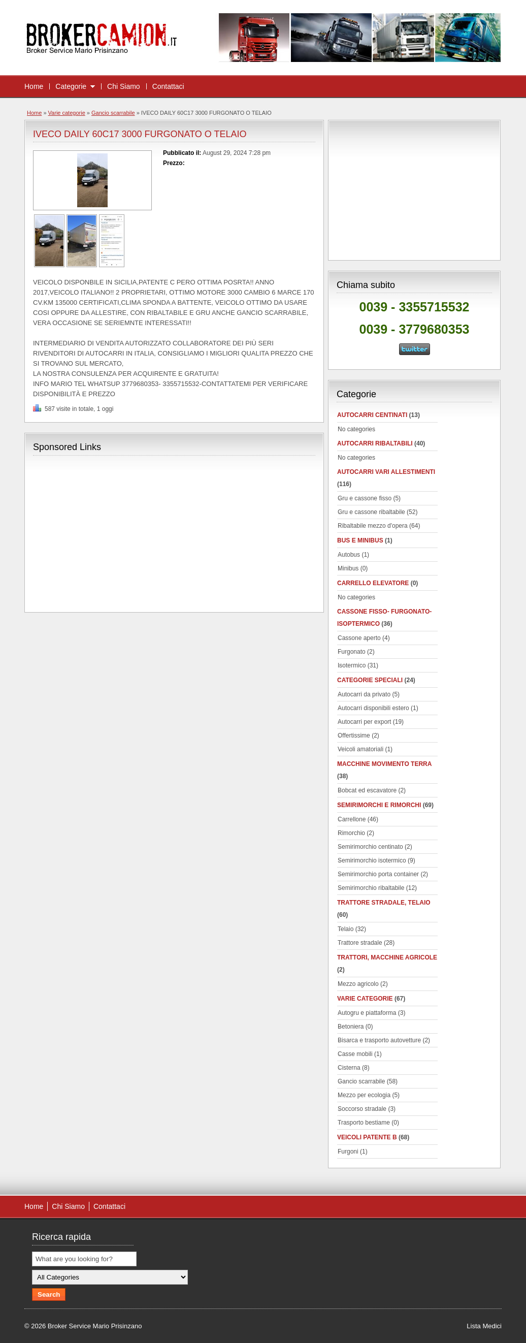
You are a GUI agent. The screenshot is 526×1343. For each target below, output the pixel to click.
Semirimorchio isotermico (372, 860)
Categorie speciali (370, 680)
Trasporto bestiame (364, 1122)
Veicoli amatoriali (360, 749)
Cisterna (349, 1067)
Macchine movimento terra (384, 764)
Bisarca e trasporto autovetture (379, 1040)
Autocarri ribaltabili (375, 443)
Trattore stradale (360, 942)
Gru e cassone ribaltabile (371, 512)
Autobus (349, 554)
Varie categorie (66, 113)
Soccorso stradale (362, 1108)
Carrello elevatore (373, 583)
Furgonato (352, 651)
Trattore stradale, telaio (384, 902)
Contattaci (168, 86)
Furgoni (348, 1151)
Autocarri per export (364, 721)
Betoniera (351, 1026)
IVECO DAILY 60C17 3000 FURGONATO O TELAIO (140, 134)
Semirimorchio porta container (378, 874)
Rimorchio (351, 833)
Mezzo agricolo (358, 983)
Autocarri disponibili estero (373, 708)
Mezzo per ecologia (364, 1095)
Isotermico (352, 665)
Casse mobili (355, 1054)
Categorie (70, 86)
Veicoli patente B (367, 1137)
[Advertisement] (118, 533)
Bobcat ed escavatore (367, 790)
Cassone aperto (359, 638)
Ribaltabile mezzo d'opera (373, 525)
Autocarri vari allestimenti (386, 471)
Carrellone (352, 819)
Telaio (345, 929)
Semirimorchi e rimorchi (379, 805)
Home (33, 86)
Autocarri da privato (364, 694)
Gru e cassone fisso (364, 498)
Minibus (348, 568)
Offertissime (354, 735)
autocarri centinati (372, 415)
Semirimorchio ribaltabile (371, 887)
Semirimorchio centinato (370, 846)
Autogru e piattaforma (367, 1012)
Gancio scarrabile (113, 113)
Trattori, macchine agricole (387, 957)
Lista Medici (484, 1326)
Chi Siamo (123, 86)
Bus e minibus (360, 540)
